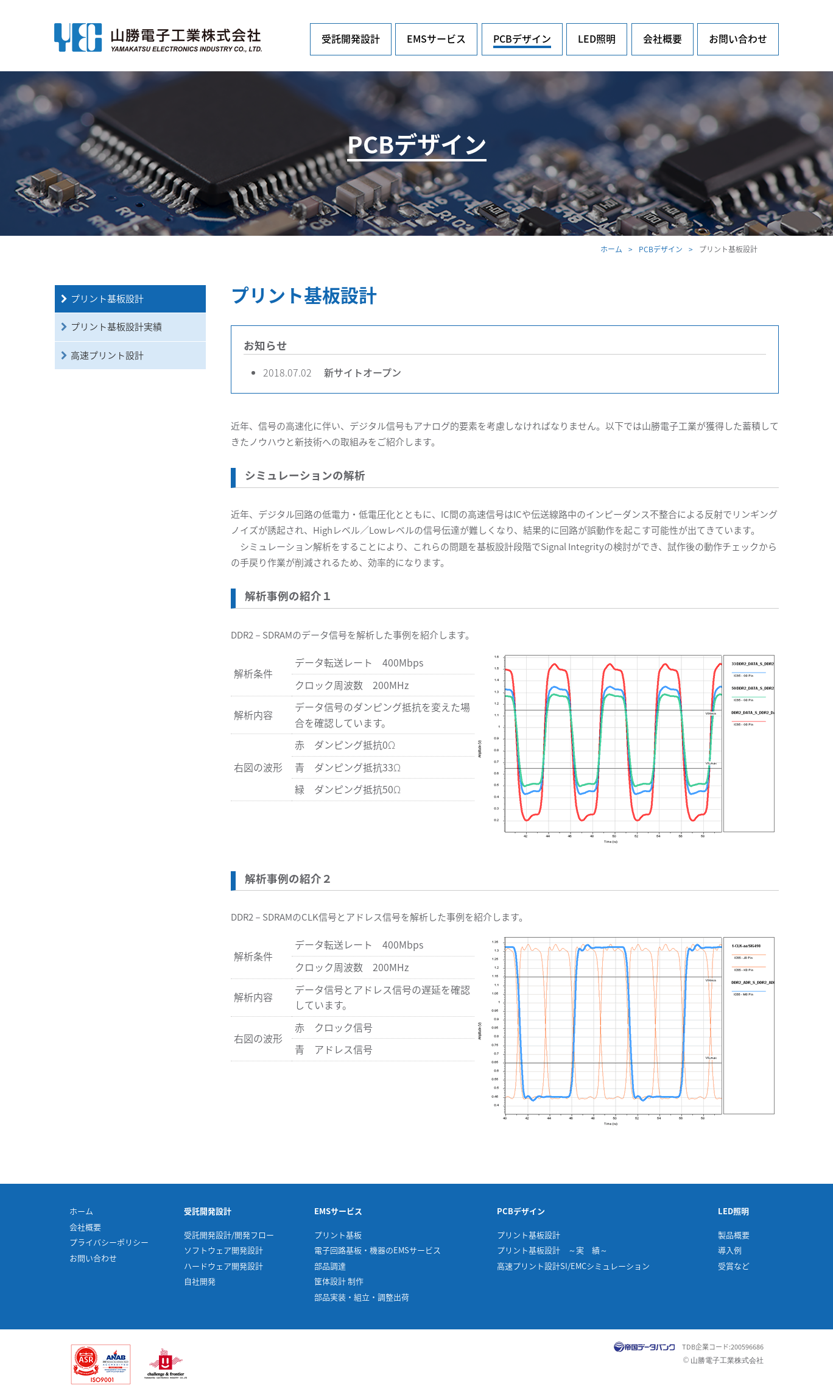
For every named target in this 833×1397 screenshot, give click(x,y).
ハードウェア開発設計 (223, 1265)
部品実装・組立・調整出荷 (361, 1297)
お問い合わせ (738, 38)
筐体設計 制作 (339, 1281)
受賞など (734, 1265)
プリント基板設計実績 (116, 326)
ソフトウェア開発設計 (223, 1250)
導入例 (730, 1250)
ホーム (611, 249)
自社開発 (200, 1281)
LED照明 (597, 38)
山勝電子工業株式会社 (158, 37)
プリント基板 (338, 1234)
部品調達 (330, 1265)
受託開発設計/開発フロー (229, 1234)
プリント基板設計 (107, 298)
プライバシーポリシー (109, 1242)
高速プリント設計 (107, 355)
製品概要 (734, 1234)
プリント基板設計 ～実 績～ (552, 1250)
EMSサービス (436, 38)
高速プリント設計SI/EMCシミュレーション (573, 1265)
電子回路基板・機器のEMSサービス (377, 1250)
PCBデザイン (522, 38)
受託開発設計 (351, 38)
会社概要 (662, 38)
